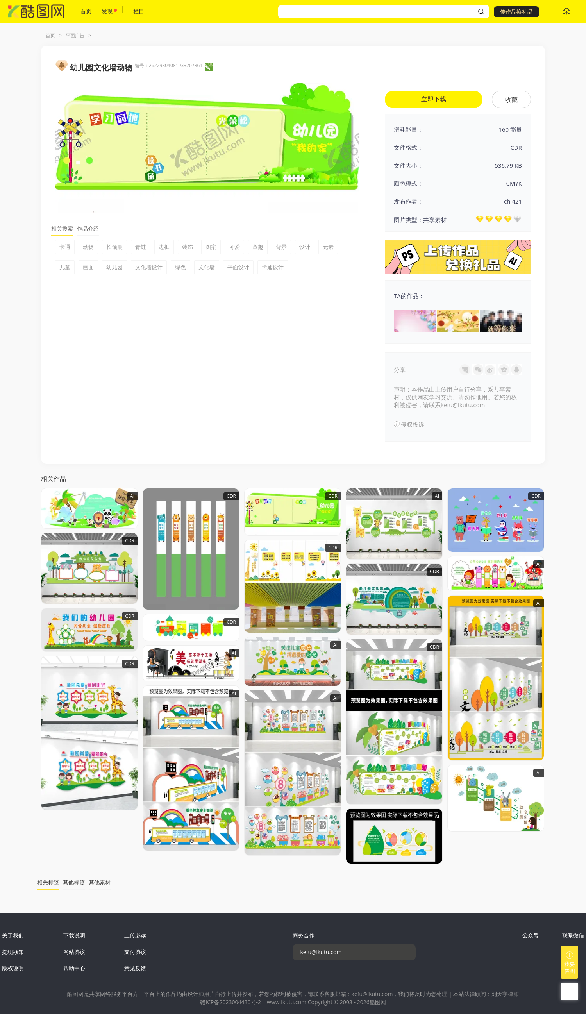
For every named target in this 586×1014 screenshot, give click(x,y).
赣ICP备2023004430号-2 (230, 1002)
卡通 (64, 246)
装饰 (187, 246)
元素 (328, 246)
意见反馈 (135, 968)
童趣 (257, 246)
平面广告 (75, 35)
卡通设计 (273, 267)
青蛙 (140, 246)
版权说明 (13, 968)
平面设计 (238, 267)
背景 (281, 246)
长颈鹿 (114, 246)
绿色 (180, 267)
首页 (85, 11)
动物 (88, 246)
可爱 (234, 246)
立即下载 (433, 99)
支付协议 (135, 951)
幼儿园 (114, 267)
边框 (164, 246)
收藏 (511, 99)
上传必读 (135, 935)
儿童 (64, 267)
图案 (210, 246)
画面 (88, 267)
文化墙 (206, 267)
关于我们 (13, 935)
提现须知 (13, 951)
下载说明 (74, 935)
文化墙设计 (149, 267)
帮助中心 (74, 968)
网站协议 (74, 951)
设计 (304, 246)
